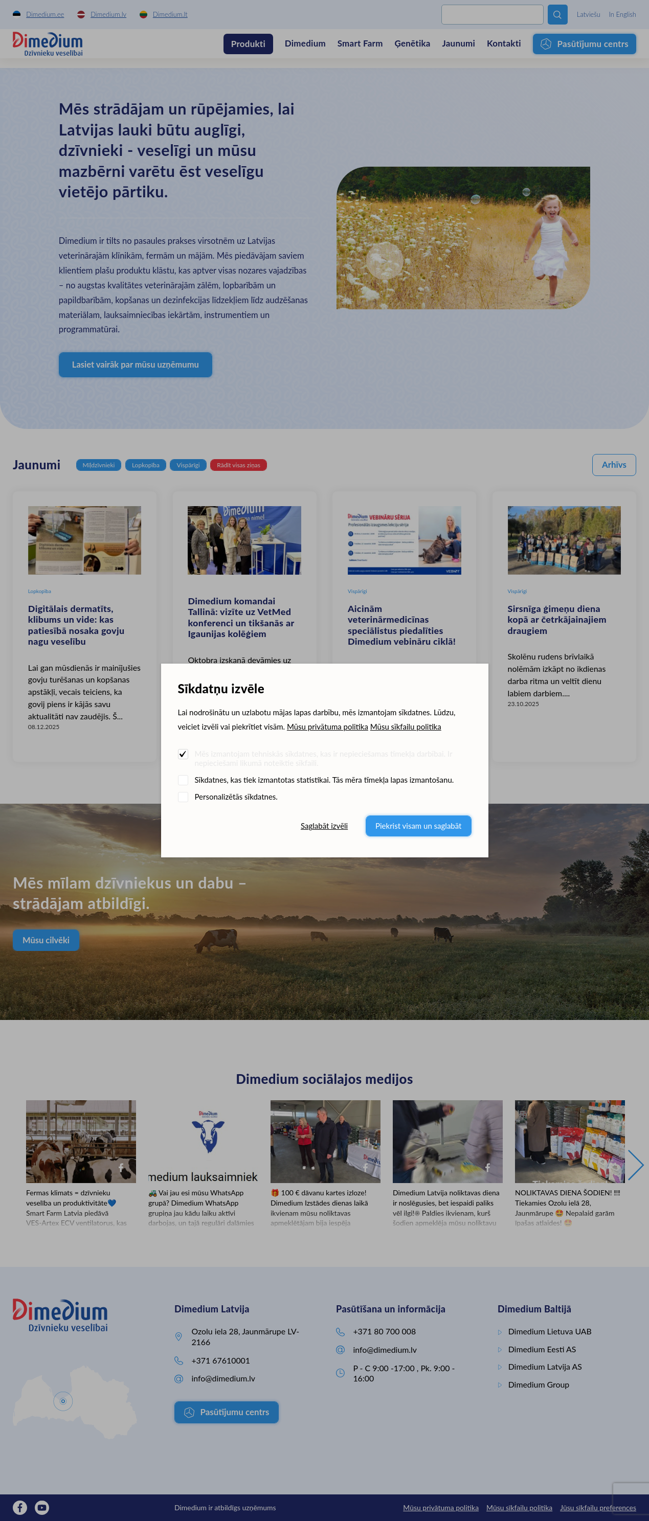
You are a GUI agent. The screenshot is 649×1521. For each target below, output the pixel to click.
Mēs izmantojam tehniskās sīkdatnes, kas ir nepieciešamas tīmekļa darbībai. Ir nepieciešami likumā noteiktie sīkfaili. (324, 758)
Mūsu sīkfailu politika (405, 726)
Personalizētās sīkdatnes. (236, 796)
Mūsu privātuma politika (327, 726)
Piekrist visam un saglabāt (418, 825)
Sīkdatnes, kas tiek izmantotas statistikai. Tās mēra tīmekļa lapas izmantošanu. (324, 779)
